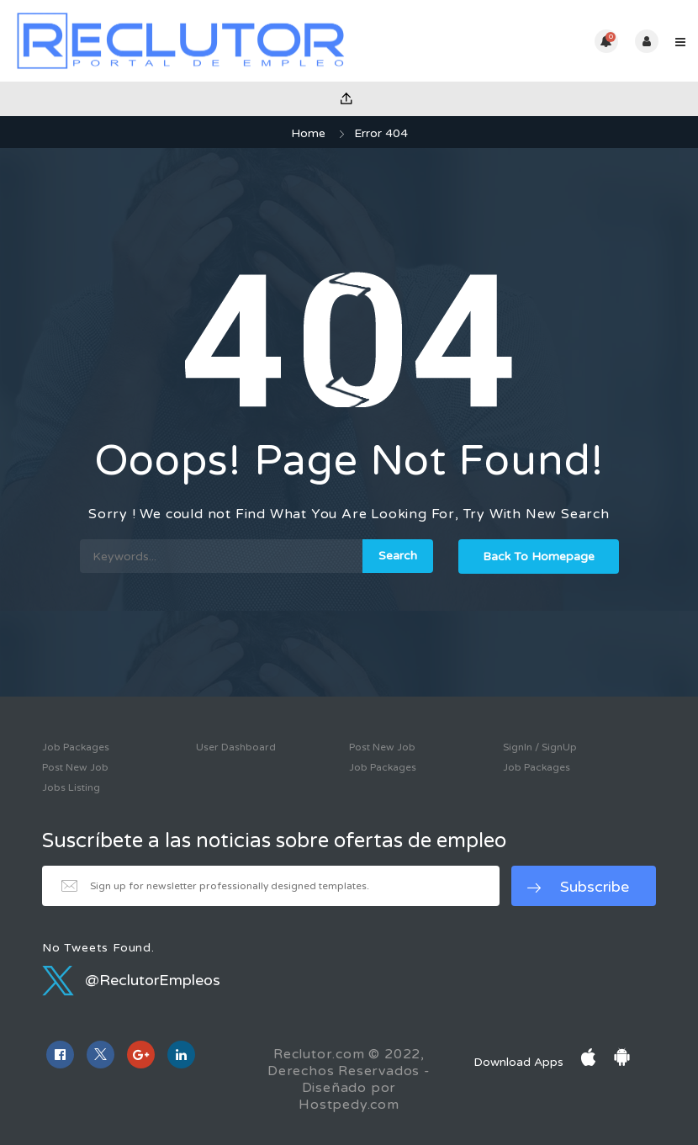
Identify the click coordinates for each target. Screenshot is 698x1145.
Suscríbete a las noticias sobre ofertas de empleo (274, 841)
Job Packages (75, 747)
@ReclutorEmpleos (131, 980)
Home (308, 133)
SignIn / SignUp (540, 747)
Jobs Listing (71, 787)
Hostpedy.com (349, 1104)
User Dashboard (236, 747)
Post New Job (75, 767)
